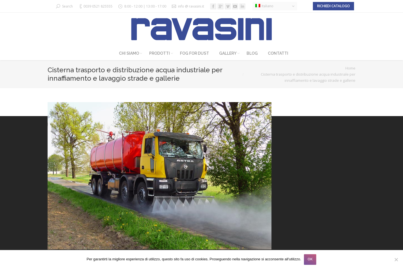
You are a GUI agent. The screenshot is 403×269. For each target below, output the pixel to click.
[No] (396, 259)
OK (310, 259)
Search (67, 6)
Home (350, 68)
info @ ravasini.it (191, 6)
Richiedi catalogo (333, 6)
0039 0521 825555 (98, 6)
